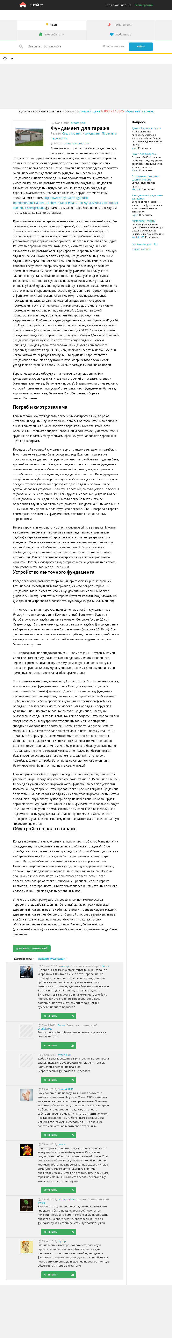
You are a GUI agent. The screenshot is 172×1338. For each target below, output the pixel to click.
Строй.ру (36, 5)
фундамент (92, 133)
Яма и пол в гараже (144, 154)
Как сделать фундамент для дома (147, 196)
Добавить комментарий (32, 948)
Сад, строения (72, 133)
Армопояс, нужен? (143, 221)
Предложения (123, 24)
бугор (41, 1203)
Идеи (53, 24)
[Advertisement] (75, 75)
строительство (74, 143)
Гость (105, 966)
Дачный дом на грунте (146, 128)
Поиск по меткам (113, 46)
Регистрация (144, 5)
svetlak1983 (45, 1028)
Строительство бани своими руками (145, 177)
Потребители (54, 34)
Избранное (123, 34)
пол (87, 143)
